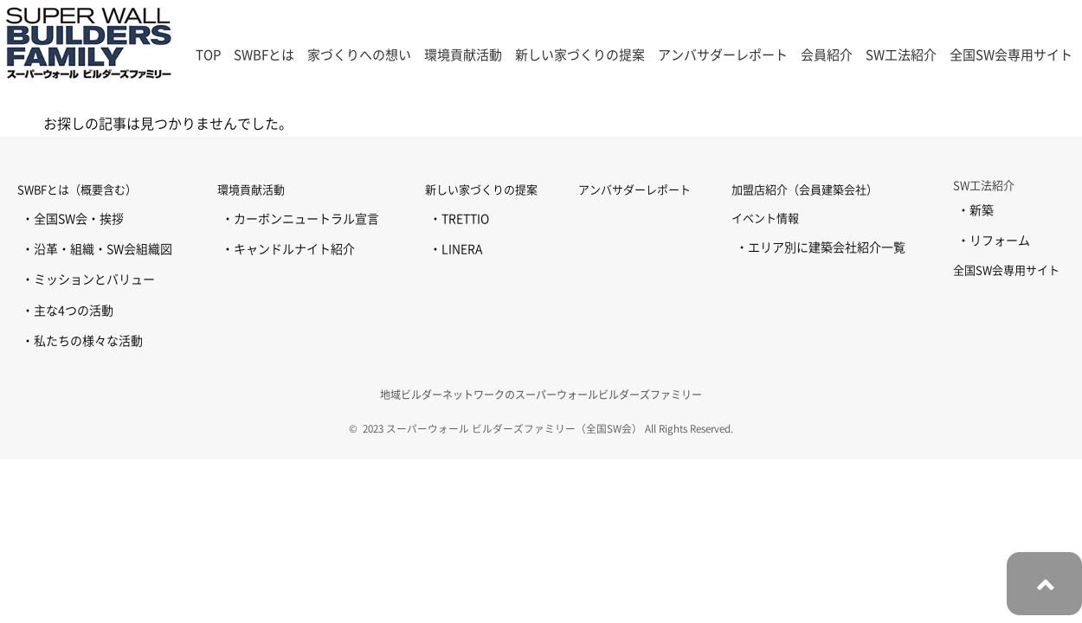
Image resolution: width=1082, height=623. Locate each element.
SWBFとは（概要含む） (77, 190)
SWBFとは (264, 54)
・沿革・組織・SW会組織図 (97, 249)
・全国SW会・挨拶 (73, 219)
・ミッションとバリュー (88, 279)
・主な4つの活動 (67, 311)
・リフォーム (993, 240)
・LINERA (455, 249)
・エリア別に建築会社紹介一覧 (820, 247)
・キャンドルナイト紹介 (288, 249)
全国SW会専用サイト (1011, 54)
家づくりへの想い (359, 54)
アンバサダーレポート (723, 54)
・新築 (975, 210)
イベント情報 (765, 218)
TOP (208, 54)
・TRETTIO (459, 219)
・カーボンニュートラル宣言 (300, 219)
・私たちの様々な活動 (82, 341)
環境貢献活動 (251, 190)
